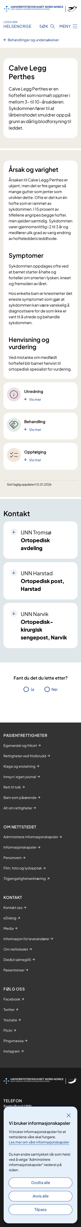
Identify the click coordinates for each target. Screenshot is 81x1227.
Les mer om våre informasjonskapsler (39, 1142)
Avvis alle (41, 1195)
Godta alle (40, 1182)
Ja (32, 689)
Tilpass (40, 1209)
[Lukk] (68, 1115)
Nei (54, 689)
